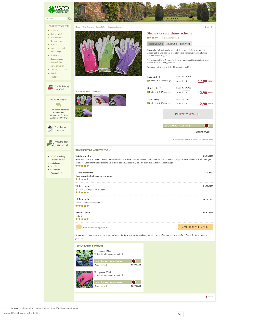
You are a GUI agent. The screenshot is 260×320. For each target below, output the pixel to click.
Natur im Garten (57, 66)
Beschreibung (156, 44)
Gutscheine (55, 169)
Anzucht (54, 44)
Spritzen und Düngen (59, 69)
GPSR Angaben (203, 132)
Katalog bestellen (57, 160)
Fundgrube (54, 77)
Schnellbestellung (57, 156)
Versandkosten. (207, 139)
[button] (199, 16)
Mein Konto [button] (163, 18)
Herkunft (185, 44)
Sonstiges (54, 73)
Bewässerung (55, 55)
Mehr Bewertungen (195, 227)
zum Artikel (100, 265)
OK (179, 314)
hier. (38, 313)
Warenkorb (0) (56, 173)
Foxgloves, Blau (102, 251)
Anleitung (171, 44)
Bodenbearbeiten (57, 34)
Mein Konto (55, 163)
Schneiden (54, 30)
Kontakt (175, 18)
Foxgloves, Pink (102, 272)
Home (77, 27)
